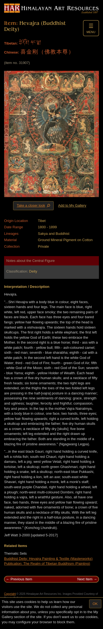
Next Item (85, 579)
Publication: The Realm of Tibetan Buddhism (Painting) (47, 563)
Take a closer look (34, 205)
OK (95, 604)
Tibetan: (11, 43)
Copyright (10, 593)
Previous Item (21, 579)
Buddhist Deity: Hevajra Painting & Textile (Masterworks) (48, 559)
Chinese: (11, 52)
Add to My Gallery (72, 205)
